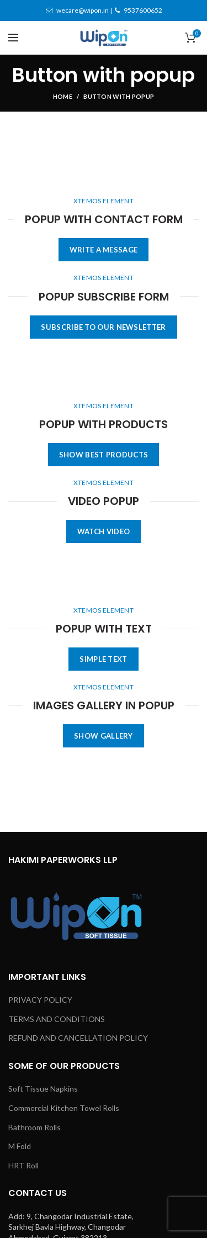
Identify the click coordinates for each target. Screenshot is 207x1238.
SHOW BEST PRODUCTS (103, 454)
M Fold (19, 1146)
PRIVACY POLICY (40, 999)
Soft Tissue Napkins (43, 1088)
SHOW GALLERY (103, 735)
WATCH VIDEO (103, 531)
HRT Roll (23, 1165)
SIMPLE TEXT (103, 659)
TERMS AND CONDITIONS (56, 1019)
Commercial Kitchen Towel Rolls (63, 1108)
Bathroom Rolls (34, 1127)
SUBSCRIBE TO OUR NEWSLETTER (103, 327)
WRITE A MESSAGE (104, 249)
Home (62, 96)
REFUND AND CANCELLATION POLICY (78, 1037)
